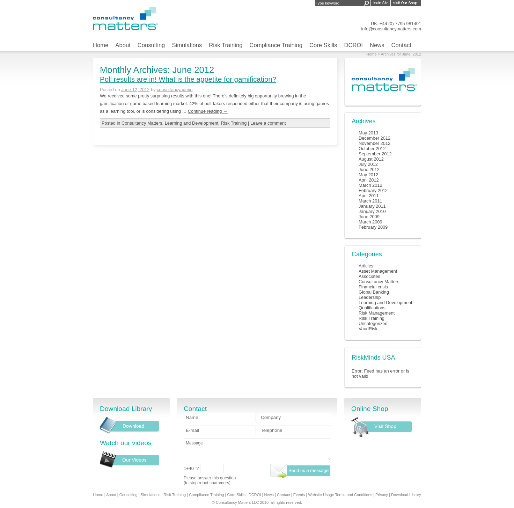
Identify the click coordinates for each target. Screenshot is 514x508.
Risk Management (377, 313)
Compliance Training (275, 45)
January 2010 (372, 211)
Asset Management (378, 271)
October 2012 (372, 148)
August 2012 (371, 159)
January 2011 (372, 206)
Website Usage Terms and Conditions (340, 495)
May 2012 (368, 174)
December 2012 (374, 138)
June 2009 (369, 216)
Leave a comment (268, 123)
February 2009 (373, 227)
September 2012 (375, 153)
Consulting (151, 45)
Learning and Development (192, 123)
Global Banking (374, 292)
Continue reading (208, 111)
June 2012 (369, 169)
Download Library (406, 495)
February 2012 (373, 190)
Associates (369, 276)
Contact (401, 45)
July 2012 (368, 164)
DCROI (353, 45)
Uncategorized (373, 323)
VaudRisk (368, 328)
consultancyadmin (174, 89)
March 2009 (370, 221)
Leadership (370, 297)
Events (299, 495)
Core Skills (323, 45)
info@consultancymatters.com (391, 28)
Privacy (381, 495)
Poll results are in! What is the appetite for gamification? (188, 79)
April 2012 (369, 180)
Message (257, 449)
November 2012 (374, 143)
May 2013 (368, 132)
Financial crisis (373, 286)
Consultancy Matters (142, 123)
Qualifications (372, 307)
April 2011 (369, 195)
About (122, 45)
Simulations (187, 45)
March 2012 (370, 185)
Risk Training (225, 45)
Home (100, 45)
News (377, 45)
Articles (366, 265)
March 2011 (370, 201)
